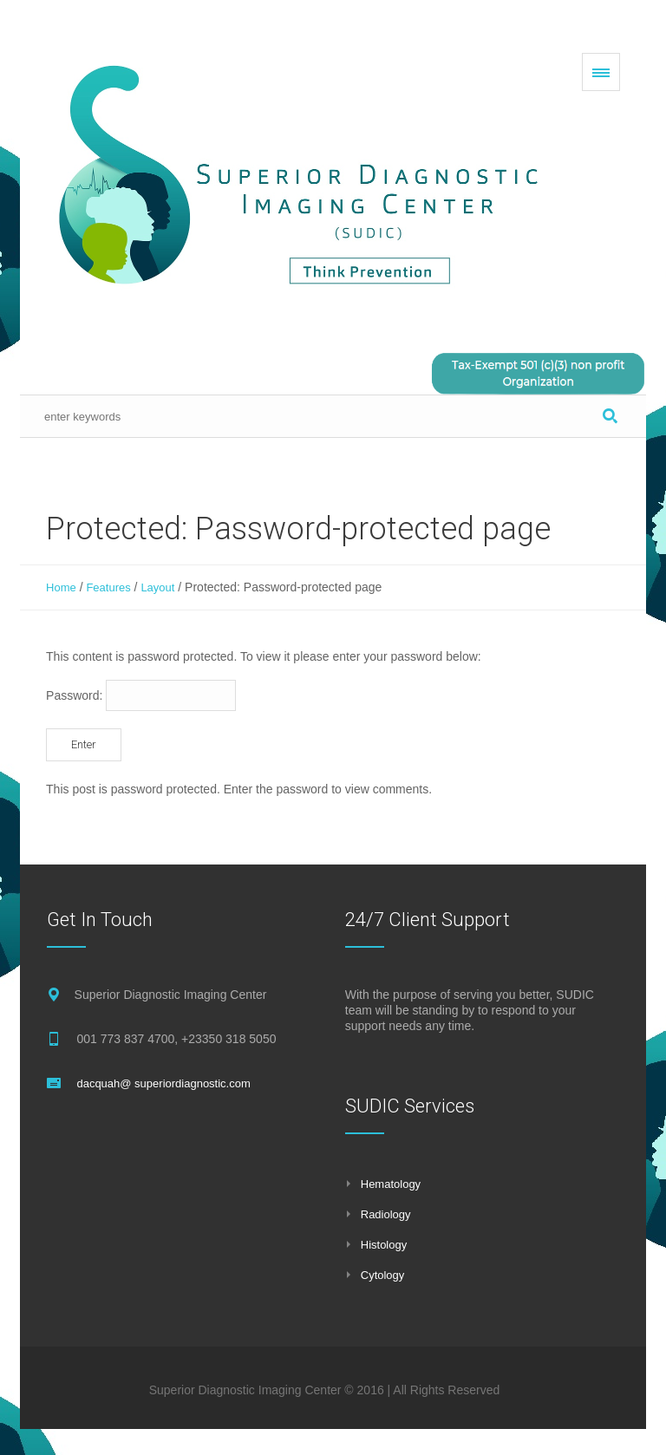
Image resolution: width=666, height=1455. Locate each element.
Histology (384, 1244)
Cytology (383, 1275)
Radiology (386, 1214)
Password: (141, 695)
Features (108, 587)
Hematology (391, 1184)
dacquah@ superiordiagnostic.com (163, 1083)
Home (61, 587)
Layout (157, 587)
